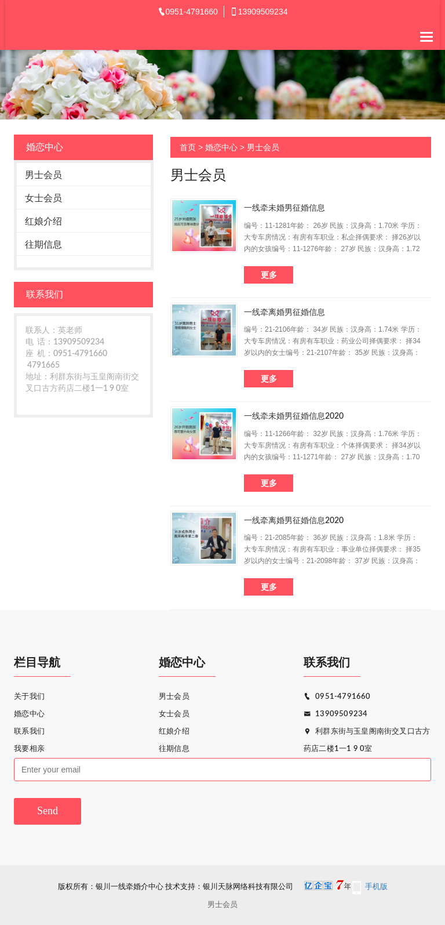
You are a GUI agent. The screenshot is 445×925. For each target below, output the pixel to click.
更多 (269, 275)
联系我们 (29, 731)
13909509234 (335, 714)
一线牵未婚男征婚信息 (284, 208)
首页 (188, 147)
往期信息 (43, 244)
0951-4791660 (337, 697)
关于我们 (29, 697)
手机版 (376, 887)
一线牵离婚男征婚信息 (284, 313)
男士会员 (43, 175)
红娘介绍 (43, 221)
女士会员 (43, 198)
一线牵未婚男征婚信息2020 (294, 416)
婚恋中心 (221, 147)
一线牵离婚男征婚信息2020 (294, 521)
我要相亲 (29, 749)
